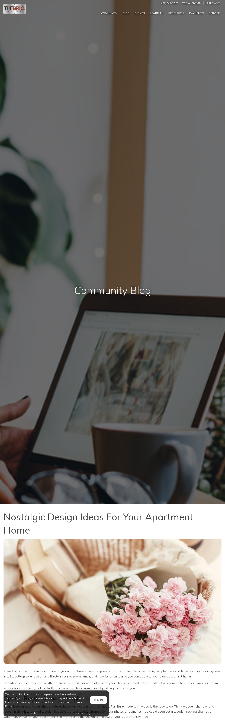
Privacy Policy (83, 713)
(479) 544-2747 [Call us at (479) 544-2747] (169, 3)
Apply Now (212, 3)
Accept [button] (98, 700)
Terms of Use (30, 713)
